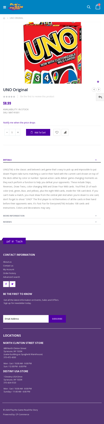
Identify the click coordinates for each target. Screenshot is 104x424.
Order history (9, 273)
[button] (98, 82)
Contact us (8, 265)
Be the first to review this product (37, 96)
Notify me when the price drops (19, 122)
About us (7, 261)
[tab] (52, 159)
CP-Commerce (22, 414)
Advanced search (11, 277)
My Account (8, 269)
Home (4, 18)
